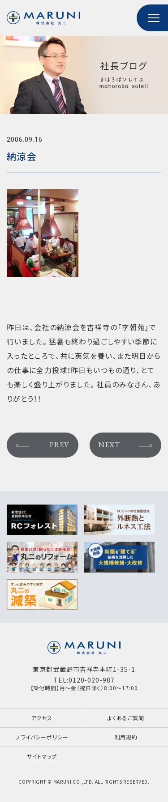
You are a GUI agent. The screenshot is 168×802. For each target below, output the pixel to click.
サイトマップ (42, 756)
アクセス (41, 717)
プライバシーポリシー (41, 737)
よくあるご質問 (126, 717)
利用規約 (126, 737)
